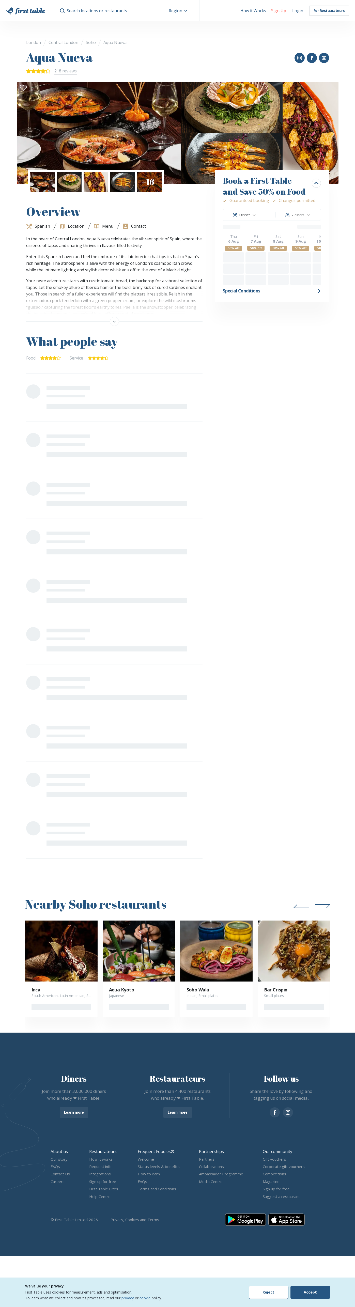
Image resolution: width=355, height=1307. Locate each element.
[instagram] (288, 1112)
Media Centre (211, 1181)
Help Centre (100, 1196)
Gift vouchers (274, 1159)
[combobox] (244, 214)
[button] (178, 10)
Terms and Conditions (157, 1189)
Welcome (146, 1159)
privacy (127, 1297)
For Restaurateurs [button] (329, 10)
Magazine (271, 1181)
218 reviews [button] (65, 71)
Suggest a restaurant (281, 1196)
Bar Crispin (275, 990)
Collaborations (211, 1166)
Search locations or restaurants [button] (97, 10)
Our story (59, 1159)
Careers (58, 1181)
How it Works (253, 10)
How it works (101, 1159)
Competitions (274, 1174)
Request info (100, 1166)
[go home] (25, 10)
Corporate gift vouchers (284, 1166)
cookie (145, 1297)
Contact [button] (138, 226)
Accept (310, 1292)
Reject (268, 1292)
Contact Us (60, 1174)
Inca (36, 990)
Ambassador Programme (221, 1174)
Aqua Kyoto (121, 990)
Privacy (117, 1219)
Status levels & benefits (159, 1166)
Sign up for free (102, 1181)
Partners (206, 1159)
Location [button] (76, 226)
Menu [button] (107, 226)
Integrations (100, 1174)
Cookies (132, 1219)
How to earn (149, 1174)
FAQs (55, 1166)
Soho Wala (198, 990)
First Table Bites (103, 1189)
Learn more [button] (74, 1112)
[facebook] (275, 1112)
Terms (153, 1219)
